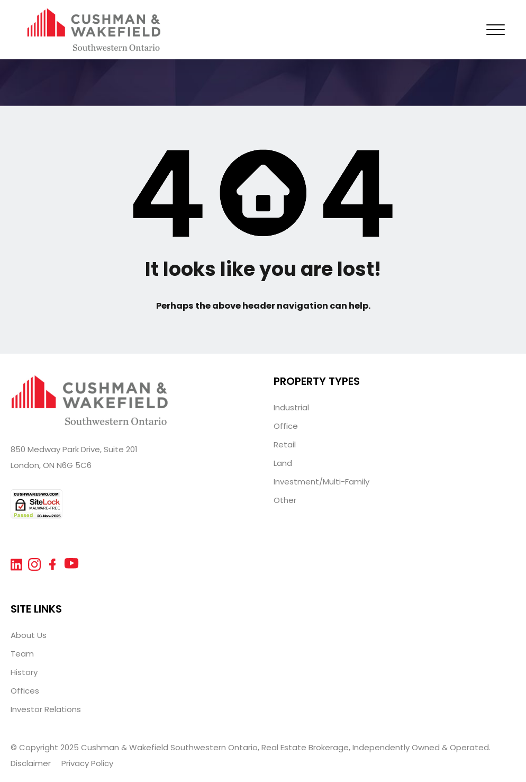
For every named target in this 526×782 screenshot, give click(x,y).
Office (286, 426)
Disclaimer (31, 763)
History (24, 672)
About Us (29, 635)
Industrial (291, 407)
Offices (25, 691)
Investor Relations (46, 709)
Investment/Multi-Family (321, 482)
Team (22, 654)
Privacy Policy (87, 763)
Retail (285, 444)
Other (285, 500)
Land (283, 463)
